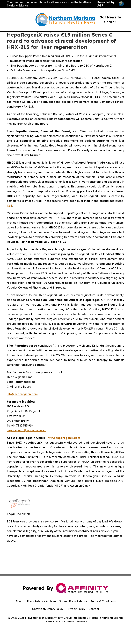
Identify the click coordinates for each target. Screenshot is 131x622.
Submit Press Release (73, 601)
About (20, 601)
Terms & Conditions (103, 601)
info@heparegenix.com (22, 394)
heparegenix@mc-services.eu (26, 430)
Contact (94, 609)
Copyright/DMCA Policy (47, 609)
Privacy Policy (76, 609)
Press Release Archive (41, 601)
